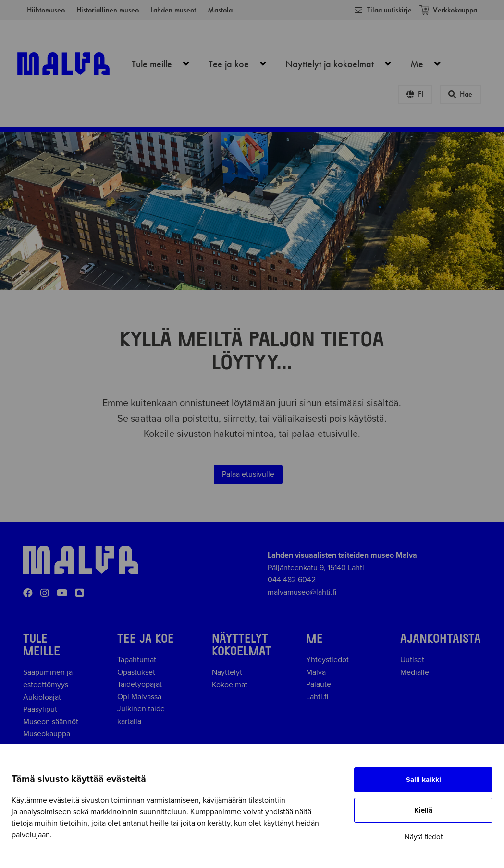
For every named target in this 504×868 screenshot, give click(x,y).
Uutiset (412, 660)
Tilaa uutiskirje (383, 10)
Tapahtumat (136, 660)
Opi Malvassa (139, 697)
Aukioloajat (42, 697)
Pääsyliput (40, 709)
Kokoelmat (229, 685)
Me (430, 64)
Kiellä (423, 810)
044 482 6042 (292, 579)
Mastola (220, 10)
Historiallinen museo (107, 10)
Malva (316, 672)
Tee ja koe (243, 64)
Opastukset (136, 672)
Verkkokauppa (448, 10)
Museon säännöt (52, 722)
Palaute (318, 684)
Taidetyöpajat (139, 684)
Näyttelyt (227, 672)
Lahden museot (173, 10)
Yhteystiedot (327, 660)
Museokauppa (46, 734)
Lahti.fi (317, 697)
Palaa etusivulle (248, 474)
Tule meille (166, 64)
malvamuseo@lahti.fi (302, 592)
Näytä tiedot (424, 836)
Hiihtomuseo (46, 10)
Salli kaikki (423, 779)
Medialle (414, 672)
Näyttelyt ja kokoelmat (343, 64)
